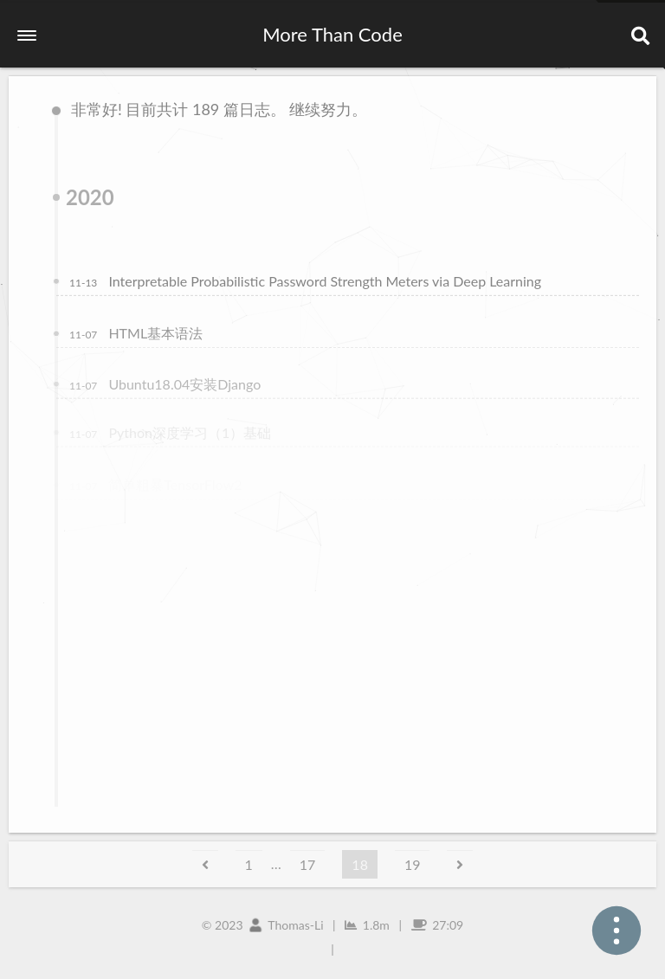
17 (308, 864)
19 (412, 864)
